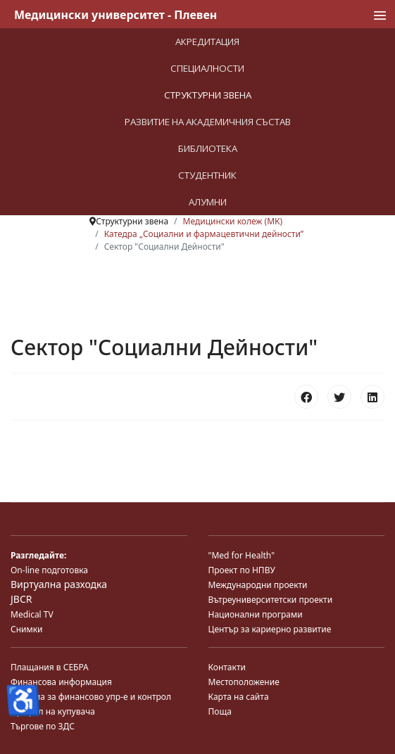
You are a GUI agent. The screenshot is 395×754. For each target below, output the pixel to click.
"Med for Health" (241, 555)
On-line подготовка (49, 570)
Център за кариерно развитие (270, 629)
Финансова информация (61, 682)
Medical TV (32, 614)
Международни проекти (258, 585)
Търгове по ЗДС (43, 726)
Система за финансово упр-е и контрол (91, 697)
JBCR (21, 599)
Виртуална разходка (59, 584)
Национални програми (255, 614)
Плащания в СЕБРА (50, 667)
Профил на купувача (53, 711)
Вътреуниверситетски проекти (270, 600)
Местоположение (244, 682)
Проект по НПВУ (241, 570)
